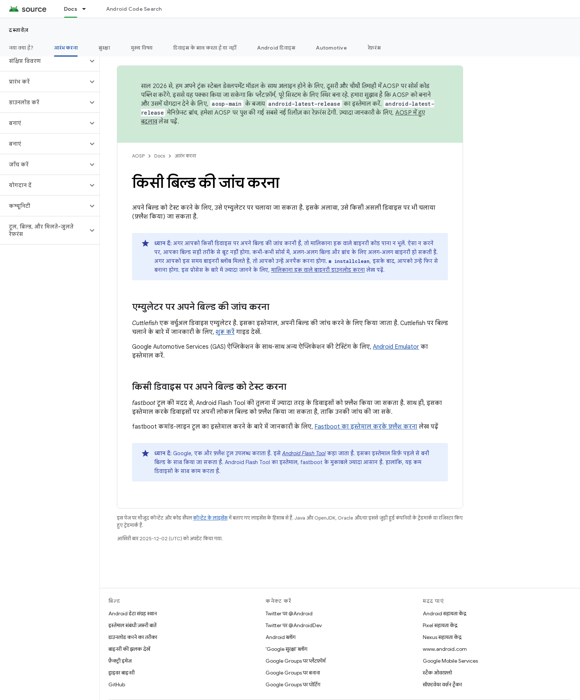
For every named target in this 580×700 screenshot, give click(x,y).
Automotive (331, 47)
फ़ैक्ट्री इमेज (120, 660)
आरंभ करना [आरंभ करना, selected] (66, 47)
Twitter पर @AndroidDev (294, 625)
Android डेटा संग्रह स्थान (132, 613)
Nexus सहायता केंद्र (442, 637)
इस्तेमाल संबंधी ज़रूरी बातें (132, 625)
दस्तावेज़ (19, 30)
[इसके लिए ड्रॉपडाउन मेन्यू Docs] (87, 9)
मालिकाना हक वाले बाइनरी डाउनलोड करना (318, 270)
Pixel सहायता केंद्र (440, 625)
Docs (159, 156)
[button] (44, 61)
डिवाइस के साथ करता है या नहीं (204, 47)
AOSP (138, 156)
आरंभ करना (185, 156)
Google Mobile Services (450, 660)
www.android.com (445, 649)
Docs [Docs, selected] (70, 9)
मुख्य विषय (142, 47)
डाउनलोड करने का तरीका (132, 637)
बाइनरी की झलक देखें (129, 649)
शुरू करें (225, 332)
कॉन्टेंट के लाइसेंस (210, 518)
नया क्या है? (21, 47)
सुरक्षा (104, 47)
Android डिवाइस (276, 47)
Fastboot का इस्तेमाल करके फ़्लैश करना (365, 426)
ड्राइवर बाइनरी (121, 672)
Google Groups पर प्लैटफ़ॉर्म (296, 660)
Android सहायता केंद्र (444, 613)
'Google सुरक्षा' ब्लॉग (286, 649)
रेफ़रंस (374, 47)
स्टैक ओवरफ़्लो (437, 672)
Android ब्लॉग (281, 637)
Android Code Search (134, 9)
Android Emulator (396, 347)
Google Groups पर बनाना (293, 672)
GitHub (116, 684)
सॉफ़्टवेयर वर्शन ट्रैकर (442, 684)
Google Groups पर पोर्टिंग (293, 684)
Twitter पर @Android (289, 613)
